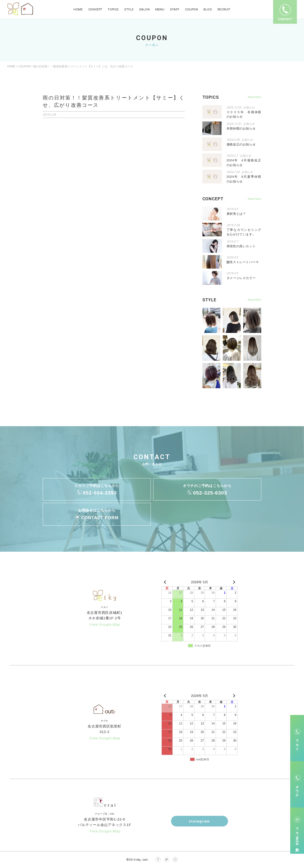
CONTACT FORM (100, 517)
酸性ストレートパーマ (243, 262)
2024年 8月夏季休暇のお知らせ (244, 179)
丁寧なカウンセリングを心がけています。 (244, 232)
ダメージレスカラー (241, 278)
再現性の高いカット (241, 246)
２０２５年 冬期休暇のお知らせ (244, 114)
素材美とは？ (236, 213)
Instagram (199, 821)
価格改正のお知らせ (241, 144)
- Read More (253, 97)
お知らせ (249, 107)
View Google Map (104, 624)
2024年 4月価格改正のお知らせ (244, 163)
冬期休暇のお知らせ (241, 128)
